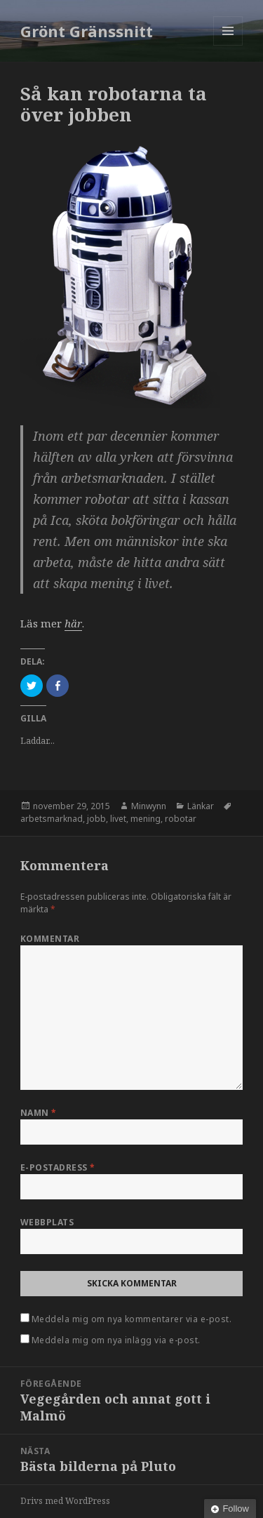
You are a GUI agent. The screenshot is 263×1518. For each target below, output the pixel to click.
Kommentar (49, 939)
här (73, 623)
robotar (180, 819)
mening (145, 819)
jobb (96, 819)
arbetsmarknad (51, 819)
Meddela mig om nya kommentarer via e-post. (131, 1319)
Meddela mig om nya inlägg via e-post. (116, 1340)
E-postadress (57, 1167)
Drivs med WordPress (65, 1501)
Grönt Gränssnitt (86, 30)
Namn (38, 1113)
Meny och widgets (228, 45)
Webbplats (47, 1222)
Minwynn (148, 806)
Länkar (200, 806)
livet (118, 819)
